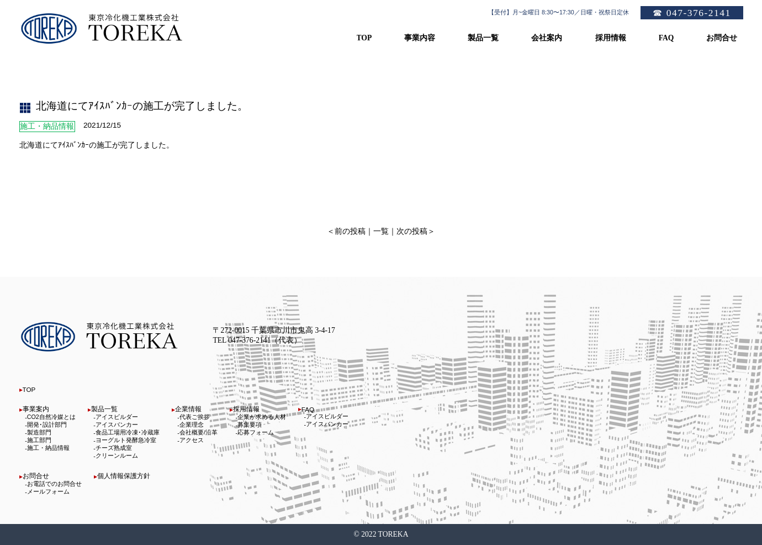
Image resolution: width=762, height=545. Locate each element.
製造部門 (39, 432)
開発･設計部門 (47, 424)
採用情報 (246, 408)
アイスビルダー (117, 416)
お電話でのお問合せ (54, 483)
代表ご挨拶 (194, 416)
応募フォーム (255, 432)
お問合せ (36, 475)
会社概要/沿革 (198, 432)
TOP (29, 389)
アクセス (191, 440)
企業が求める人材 (261, 416)
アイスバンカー (117, 424)
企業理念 (191, 424)
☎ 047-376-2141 (692, 12)
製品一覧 (104, 408)
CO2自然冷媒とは (51, 416)
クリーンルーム (117, 455)
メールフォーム (48, 491)
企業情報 (188, 408)
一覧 (381, 231)
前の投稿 (350, 231)
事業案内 (36, 408)
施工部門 (39, 440)
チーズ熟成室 (114, 447)
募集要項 (249, 424)
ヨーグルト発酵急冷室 (126, 440)
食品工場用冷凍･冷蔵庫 (128, 432)
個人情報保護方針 (123, 475)
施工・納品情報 (48, 447)
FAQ (307, 409)
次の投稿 (411, 231)
